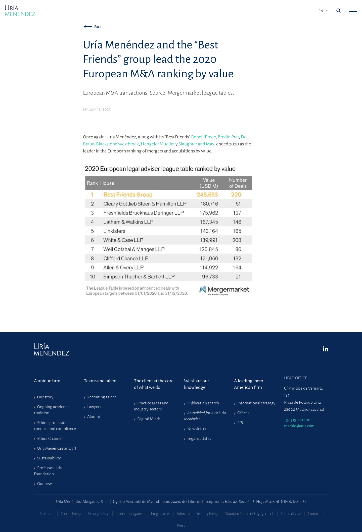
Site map (47, 514)
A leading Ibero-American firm (249, 384)
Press (181, 525)
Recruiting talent (101, 397)
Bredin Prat (228, 136)
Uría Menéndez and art (56, 448)
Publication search (203, 403)
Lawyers (93, 407)
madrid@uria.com (299, 426)
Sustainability (48, 458)
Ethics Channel (49, 438)
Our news (45, 484)
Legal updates (199, 438)
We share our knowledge (196, 384)
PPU (241, 422)
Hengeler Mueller (158, 143)
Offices (243, 413)
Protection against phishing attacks (143, 514)
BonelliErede (203, 136)
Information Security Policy (197, 514)
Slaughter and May (196, 143)
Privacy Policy (98, 514)
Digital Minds (149, 419)
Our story (45, 397)
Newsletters (197, 429)
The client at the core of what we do (153, 384)
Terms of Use (291, 514)
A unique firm (47, 380)
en (321, 11)
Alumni (93, 416)
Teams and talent (100, 380)
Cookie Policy (71, 514)
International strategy (256, 403)
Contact (314, 514)
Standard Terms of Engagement (249, 514)
